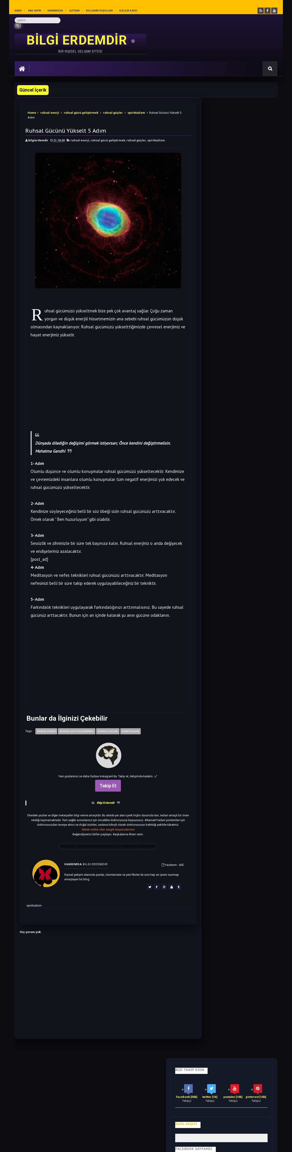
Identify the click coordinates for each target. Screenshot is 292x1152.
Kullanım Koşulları (99, 10)
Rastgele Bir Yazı (235, 603)
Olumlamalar (155, 1079)
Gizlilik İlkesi (128, 10)
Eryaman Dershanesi (183, 1145)
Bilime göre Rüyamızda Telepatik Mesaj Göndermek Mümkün (242, 426)
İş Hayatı (104, 1079)
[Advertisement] (101, 381)
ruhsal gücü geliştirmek (81, 111)
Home (32, 111)
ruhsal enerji (50, 111)
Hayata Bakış (57, 1079)
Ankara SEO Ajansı (263, 1145)
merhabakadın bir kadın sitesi (36, 1107)
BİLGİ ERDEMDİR (78, 40)
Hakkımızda (55, 10)
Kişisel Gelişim (29, 1079)
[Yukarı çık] (146, 1120)
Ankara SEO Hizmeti (238, 1145)
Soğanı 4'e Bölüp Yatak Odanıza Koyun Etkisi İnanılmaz (242, 277)
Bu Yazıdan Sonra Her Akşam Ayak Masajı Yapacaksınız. (241, 398)
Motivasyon (128, 1079)
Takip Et (101, 788)
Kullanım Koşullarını (86, 1128)
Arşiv (18, 10)
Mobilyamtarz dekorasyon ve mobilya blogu (46, 1111)
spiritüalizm (136, 111)
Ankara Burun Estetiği (211, 1145)
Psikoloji (82, 1079)
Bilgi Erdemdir (99, 805)
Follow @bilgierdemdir (219, 586)
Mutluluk (182, 1079)
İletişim (75, 10)
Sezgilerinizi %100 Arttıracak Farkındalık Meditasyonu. (242, 455)
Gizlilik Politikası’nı (118, 1128)
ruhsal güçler (113, 111)
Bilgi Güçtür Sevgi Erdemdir (230, 205)
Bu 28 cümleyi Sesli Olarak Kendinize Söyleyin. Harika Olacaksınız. (245, 248)
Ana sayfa (34, 10)
